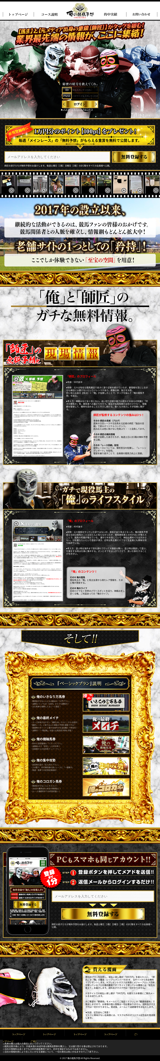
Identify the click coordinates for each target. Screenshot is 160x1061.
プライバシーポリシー (80, 1034)
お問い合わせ (141, 1034)
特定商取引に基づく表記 (111, 1034)
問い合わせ (141, 14)
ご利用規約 (49, 1034)
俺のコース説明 (49, 14)
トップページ (18, 14)
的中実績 (111, 14)
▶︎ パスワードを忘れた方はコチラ (77, 109)
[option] (8, 184)
